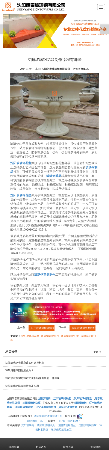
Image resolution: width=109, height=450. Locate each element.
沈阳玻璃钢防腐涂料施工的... (88, 327)
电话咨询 (14, 443)
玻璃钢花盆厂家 (70, 336)
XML (42, 421)
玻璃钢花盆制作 (50, 336)
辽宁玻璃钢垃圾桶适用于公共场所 (50, 327)
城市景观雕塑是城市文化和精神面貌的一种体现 (32, 378)
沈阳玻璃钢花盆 (30, 336)
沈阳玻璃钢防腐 (88, 425)
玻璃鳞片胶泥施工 (61, 429)
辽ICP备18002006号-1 (68, 421)
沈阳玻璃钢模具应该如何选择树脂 (24, 362)
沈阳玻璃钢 (27, 425)
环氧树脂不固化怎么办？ (19, 370)
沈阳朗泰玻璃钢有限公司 (48, 416)
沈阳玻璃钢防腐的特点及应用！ (23, 385)
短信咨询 (41, 443)
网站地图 (31, 421)
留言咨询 (68, 443)
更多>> (97, 351)
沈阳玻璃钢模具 (46, 425)
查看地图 (95, 443)
